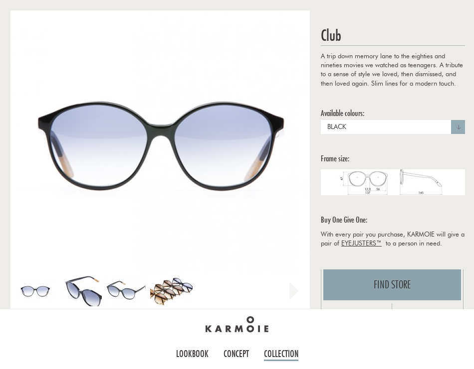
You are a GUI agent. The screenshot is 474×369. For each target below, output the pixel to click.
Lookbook (192, 354)
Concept (236, 354)
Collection (281, 354)
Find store (392, 284)
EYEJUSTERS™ (361, 244)
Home (237, 324)
